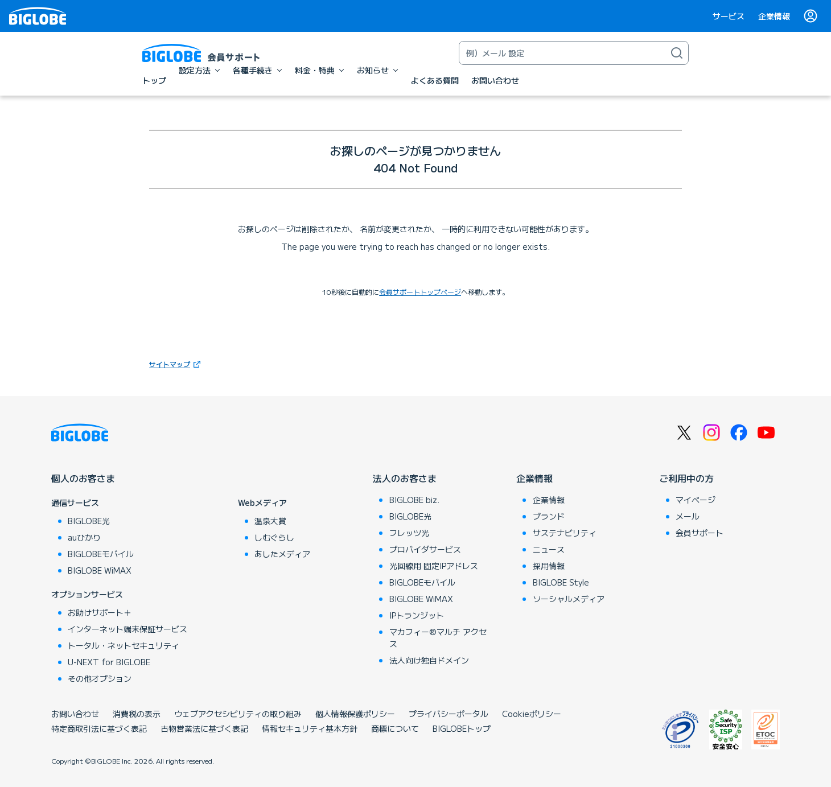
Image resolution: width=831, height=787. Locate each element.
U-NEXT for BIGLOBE (109, 661)
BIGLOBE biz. (414, 499)
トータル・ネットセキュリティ (123, 645)
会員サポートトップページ (420, 291)
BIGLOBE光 (89, 520)
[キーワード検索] (562, 53)
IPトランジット (416, 615)
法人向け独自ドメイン (429, 660)
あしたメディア (282, 553)
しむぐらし (274, 537)
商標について (395, 728)
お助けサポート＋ (99, 612)
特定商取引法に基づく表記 (99, 728)
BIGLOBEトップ (462, 728)
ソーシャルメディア (568, 598)
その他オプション (99, 678)
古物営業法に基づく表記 (204, 728)
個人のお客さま (83, 478)
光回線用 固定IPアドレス (433, 565)
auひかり (84, 537)
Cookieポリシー (531, 714)
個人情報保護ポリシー (355, 714)
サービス (728, 16)
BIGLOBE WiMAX (99, 570)
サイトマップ (176, 364)
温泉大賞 (270, 520)
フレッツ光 (409, 532)
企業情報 (774, 16)
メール (688, 516)
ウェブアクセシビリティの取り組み (238, 714)
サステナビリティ (564, 532)
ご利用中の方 (686, 478)
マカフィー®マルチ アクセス (438, 637)
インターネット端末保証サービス (127, 628)
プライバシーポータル (448, 714)
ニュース (549, 549)
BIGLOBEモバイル (101, 553)
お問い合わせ (75, 714)
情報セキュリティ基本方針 (309, 728)
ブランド (549, 516)
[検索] (676, 53)
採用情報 (549, 565)
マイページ (695, 499)
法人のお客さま (405, 478)
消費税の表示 (137, 714)
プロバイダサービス (425, 549)
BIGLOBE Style (561, 582)
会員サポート (699, 532)
